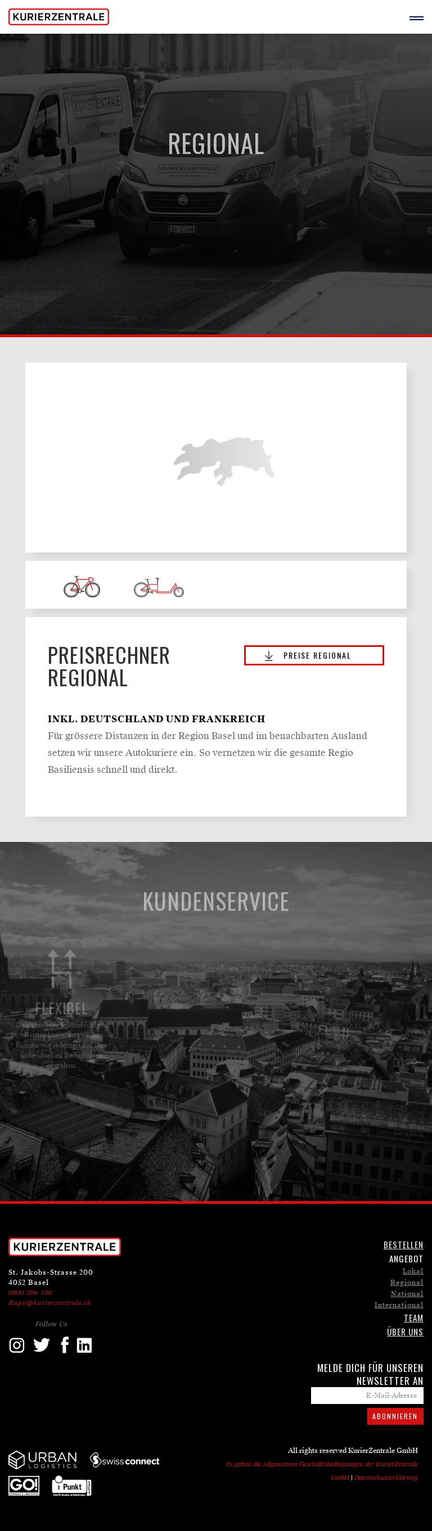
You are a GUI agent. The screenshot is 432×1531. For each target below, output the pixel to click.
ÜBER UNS (405, 1331)
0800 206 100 (30, 1292)
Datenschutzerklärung (386, 1477)
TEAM (414, 1317)
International (399, 1305)
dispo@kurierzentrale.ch (50, 1302)
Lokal (413, 1271)
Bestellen (404, 1244)
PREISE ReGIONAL (318, 655)
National (407, 1293)
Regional (407, 1282)
